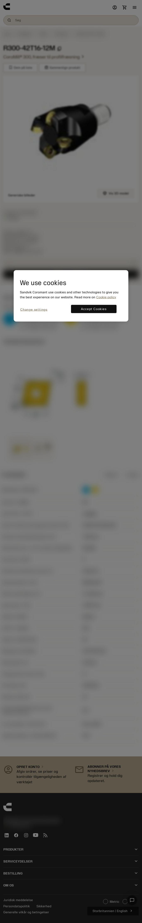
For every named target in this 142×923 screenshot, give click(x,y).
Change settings (33, 310)
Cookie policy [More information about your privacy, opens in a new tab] (106, 297)
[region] (71, 296)
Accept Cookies (93, 309)
